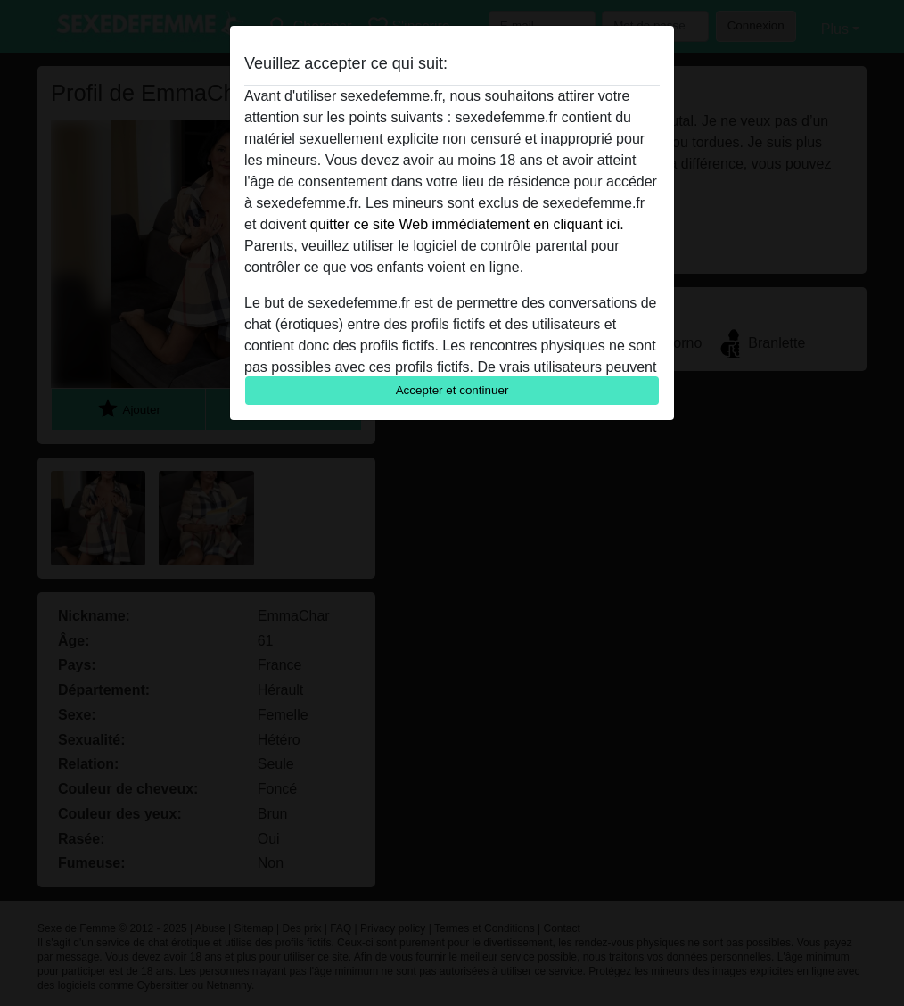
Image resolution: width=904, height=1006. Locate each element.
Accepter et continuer (452, 390)
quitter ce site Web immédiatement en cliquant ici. (467, 224)
